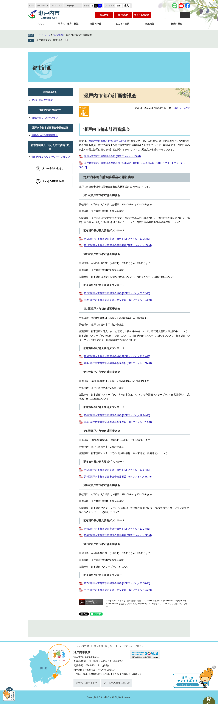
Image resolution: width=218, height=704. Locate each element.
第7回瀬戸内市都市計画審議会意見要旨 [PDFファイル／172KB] (118, 590)
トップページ (43, 35)
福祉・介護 (95, 23)
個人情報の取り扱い (104, 646)
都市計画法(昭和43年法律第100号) (107, 141)
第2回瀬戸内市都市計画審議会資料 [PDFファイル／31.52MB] (117, 293)
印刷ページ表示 (181, 108)
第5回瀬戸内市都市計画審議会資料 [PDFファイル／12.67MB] (117, 470)
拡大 (126, 5)
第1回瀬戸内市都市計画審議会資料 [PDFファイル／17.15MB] (117, 239)
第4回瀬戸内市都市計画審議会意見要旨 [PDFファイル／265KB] (118, 422)
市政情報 (149, 23)
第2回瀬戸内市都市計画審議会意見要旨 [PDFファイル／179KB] (118, 300)
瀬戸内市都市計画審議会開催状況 (50, 127)
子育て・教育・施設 (68, 23)
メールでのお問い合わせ (117, 683)
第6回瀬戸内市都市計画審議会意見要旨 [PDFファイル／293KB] (118, 535)
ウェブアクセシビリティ (131, 646)
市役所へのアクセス (87, 683)
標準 (119, 6)
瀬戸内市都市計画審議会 (49, 40)
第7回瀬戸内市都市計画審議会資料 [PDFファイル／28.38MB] (117, 583)
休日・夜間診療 (141, 15)
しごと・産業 (122, 23)
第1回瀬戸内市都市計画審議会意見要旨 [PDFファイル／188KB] (118, 245)
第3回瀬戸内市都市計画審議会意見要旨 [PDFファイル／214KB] (118, 363)
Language (70, 6)
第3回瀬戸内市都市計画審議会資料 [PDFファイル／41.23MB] (117, 356)
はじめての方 (42, 6)
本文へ (31, 6)
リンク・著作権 (81, 646)
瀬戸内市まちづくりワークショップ (50, 156)
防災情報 (104, 15)
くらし (41, 23)
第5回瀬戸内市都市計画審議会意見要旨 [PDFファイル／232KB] (118, 476)
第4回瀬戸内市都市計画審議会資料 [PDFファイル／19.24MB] (117, 415)
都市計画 (58, 35)
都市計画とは (50, 92)
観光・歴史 (176, 23)
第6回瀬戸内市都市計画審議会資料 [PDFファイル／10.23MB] (117, 528)
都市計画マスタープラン (44, 117)
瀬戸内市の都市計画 (50, 110)
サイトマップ (56, 6)
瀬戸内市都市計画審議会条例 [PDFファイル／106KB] (112, 156)
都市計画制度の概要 (42, 100)
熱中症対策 (123, 15)
